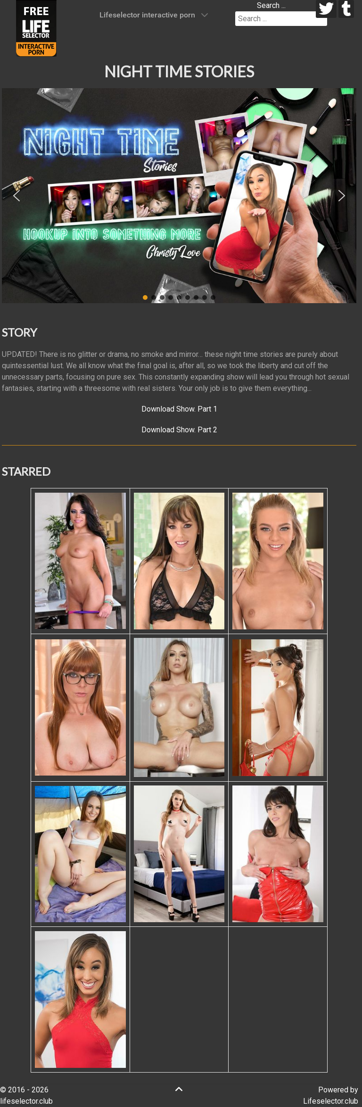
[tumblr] (346, 9)
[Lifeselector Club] (36, 27)
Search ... (271, 5)
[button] (16, 195)
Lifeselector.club (330, 1101)
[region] (179, 195)
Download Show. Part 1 (179, 409)
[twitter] (326, 9)
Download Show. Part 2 (179, 429)
